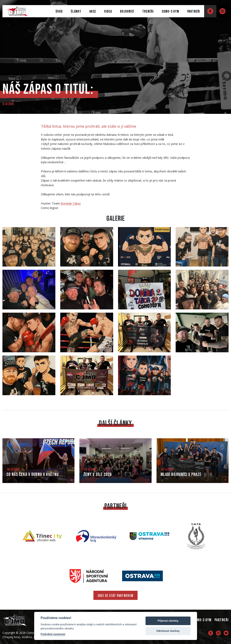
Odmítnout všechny (168, 630)
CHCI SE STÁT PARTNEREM (116, 596)
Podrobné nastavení (53, 634)
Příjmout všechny (168, 620)
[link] (71, 203)
